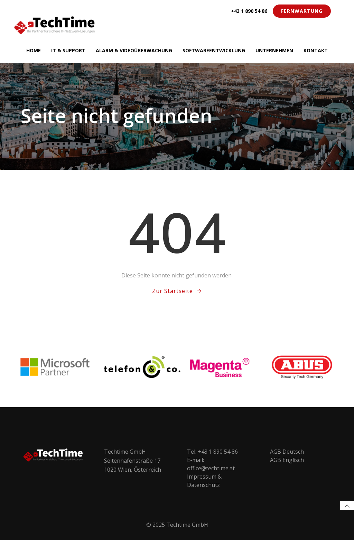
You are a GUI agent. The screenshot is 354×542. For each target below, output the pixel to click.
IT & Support (68, 50)
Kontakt (316, 50)
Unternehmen (274, 50)
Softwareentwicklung (214, 50)
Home (33, 50)
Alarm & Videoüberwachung (134, 50)
